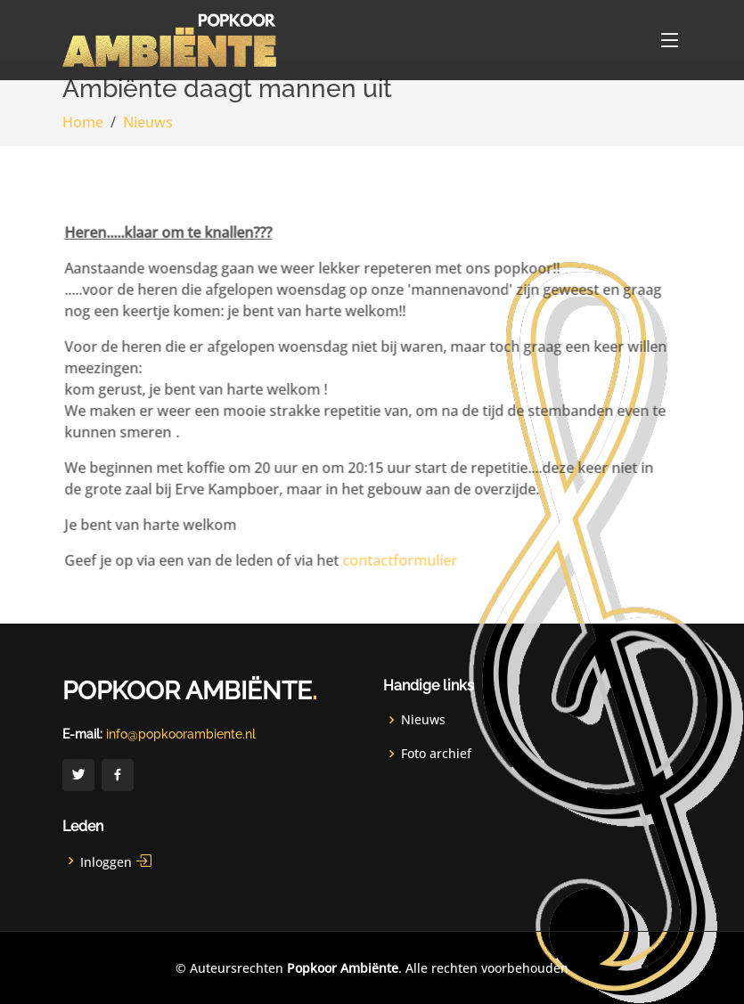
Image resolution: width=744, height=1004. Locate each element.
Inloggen (116, 861)
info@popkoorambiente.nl (181, 734)
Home (82, 122)
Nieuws (148, 122)
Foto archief (436, 753)
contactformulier (383, 569)
